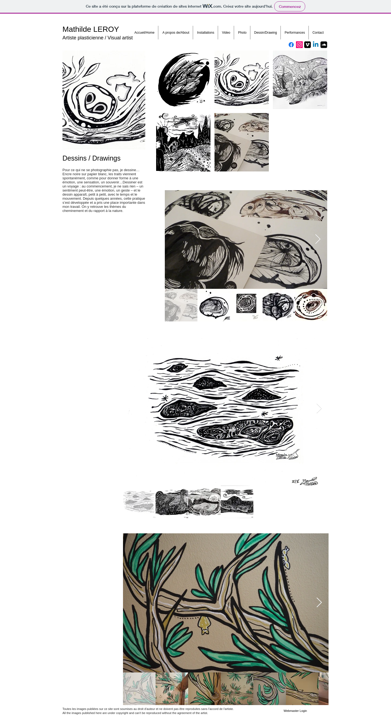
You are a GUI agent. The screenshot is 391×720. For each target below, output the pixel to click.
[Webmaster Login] (295, 711)
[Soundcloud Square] (323, 44)
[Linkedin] (315, 44)
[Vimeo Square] (307, 44)
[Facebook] (291, 44)
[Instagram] (299, 44)
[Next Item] (318, 239)
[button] (183, 80)
